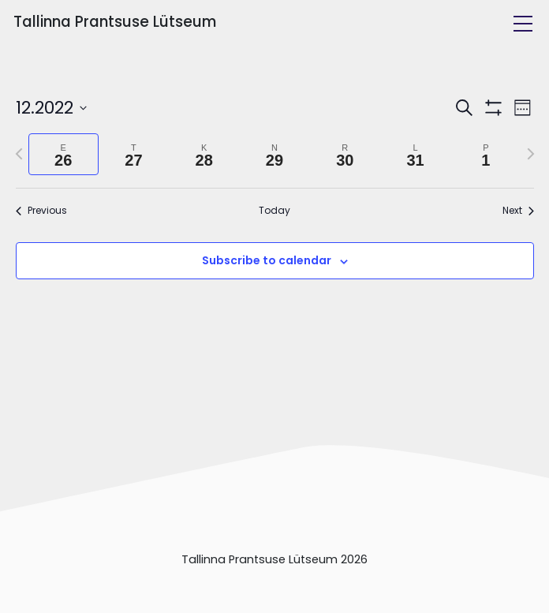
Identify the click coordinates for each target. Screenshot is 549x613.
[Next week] (530, 154)
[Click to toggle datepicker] (51, 108)
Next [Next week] (518, 210)
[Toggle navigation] (523, 23)
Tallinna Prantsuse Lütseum (114, 21)
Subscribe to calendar (266, 260)
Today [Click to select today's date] (274, 210)
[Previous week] (18, 154)
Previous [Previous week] (41, 210)
